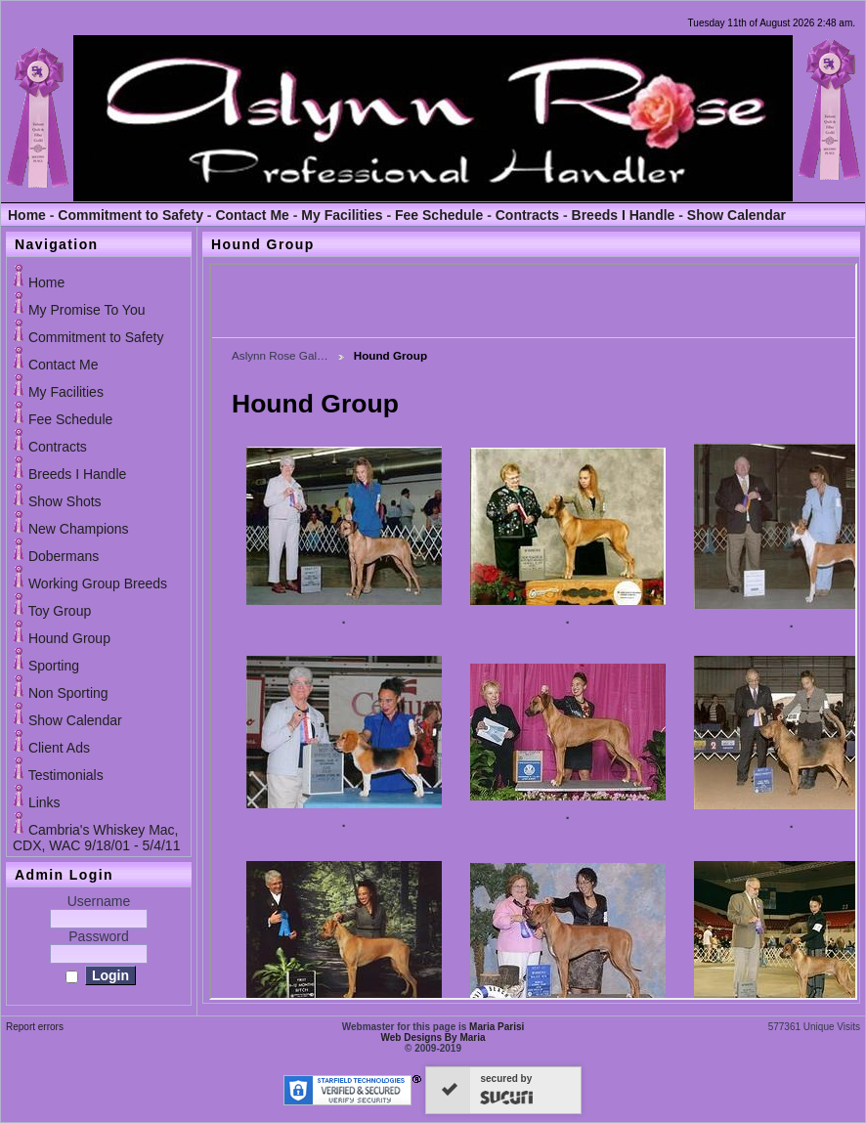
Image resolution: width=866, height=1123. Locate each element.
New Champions (78, 529)
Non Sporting (68, 693)
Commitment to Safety (130, 215)
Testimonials (66, 775)
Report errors (35, 1026)
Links (44, 802)
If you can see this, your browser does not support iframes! (533, 631)
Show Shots (65, 501)
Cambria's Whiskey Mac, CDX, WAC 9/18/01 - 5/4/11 (96, 837)
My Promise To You (87, 310)
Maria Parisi (496, 1026)
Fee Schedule (439, 215)
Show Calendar (736, 215)
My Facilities (341, 215)
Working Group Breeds (97, 583)
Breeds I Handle (623, 215)
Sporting (53, 665)
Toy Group (60, 611)
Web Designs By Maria (432, 1037)
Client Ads (59, 748)
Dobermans (63, 556)
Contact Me (251, 215)
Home (27, 215)
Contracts (527, 215)
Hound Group (69, 638)
